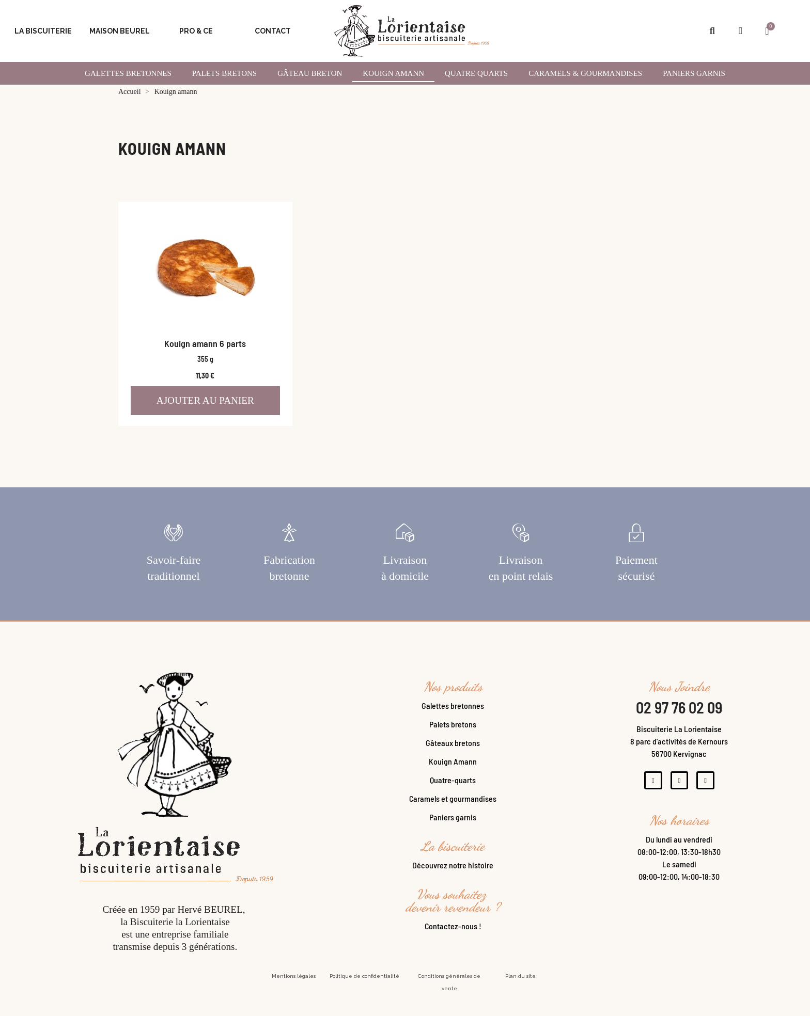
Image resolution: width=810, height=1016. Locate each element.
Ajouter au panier (205, 400)
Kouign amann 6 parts (205, 343)
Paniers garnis (694, 73)
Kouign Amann (453, 774)
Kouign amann (393, 73)
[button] (712, 30)
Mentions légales (294, 988)
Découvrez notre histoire (452, 877)
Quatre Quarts (476, 73)
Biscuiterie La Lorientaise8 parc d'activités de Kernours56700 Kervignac (679, 753)
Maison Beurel (119, 31)
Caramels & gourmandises (585, 73)
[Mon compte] (740, 30)
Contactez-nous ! (453, 938)
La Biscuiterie (43, 31)
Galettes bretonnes (453, 718)
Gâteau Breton (309, 73)
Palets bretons (452, 736)
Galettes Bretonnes (128, 73)
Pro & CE (196, 31)
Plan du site (520, 988)
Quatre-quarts (453, 792)
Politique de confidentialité (364, 988)
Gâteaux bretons (453, 755)
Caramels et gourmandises (452, 811)
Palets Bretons (224, 73)
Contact (273, 31)
